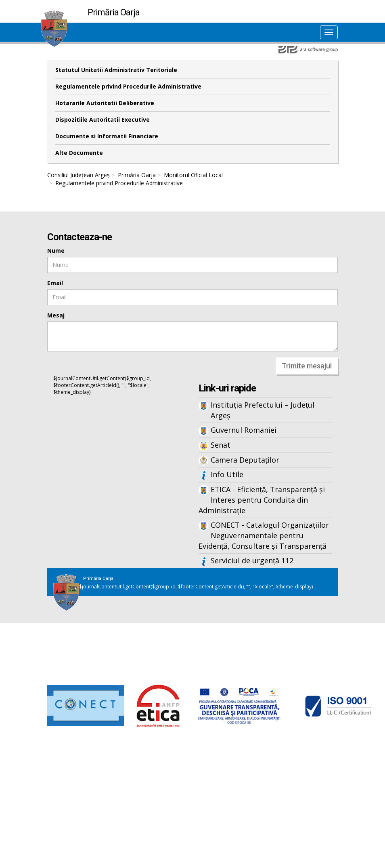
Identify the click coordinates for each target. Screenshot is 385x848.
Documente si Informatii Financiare (106, 136)
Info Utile (227, 474)
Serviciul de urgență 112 (252, 560)
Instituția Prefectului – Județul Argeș (262, 410)
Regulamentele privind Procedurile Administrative (128, 86)
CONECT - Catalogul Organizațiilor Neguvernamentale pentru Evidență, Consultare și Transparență (264, 535)
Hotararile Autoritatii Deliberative (104, 103)
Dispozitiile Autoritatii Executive (102, 119)
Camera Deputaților (245, 460)
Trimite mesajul (307, 366)
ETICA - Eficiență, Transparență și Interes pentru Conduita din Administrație (262, 499)
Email (55, 283)
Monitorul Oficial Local (193, 175)
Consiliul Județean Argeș (78, 175)
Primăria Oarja (137, 175)
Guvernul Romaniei (243, 430)
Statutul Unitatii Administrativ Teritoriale (116, 70)
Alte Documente (79, 152)
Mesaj (56, 315)
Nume (56, 250)
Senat (220, 445)
